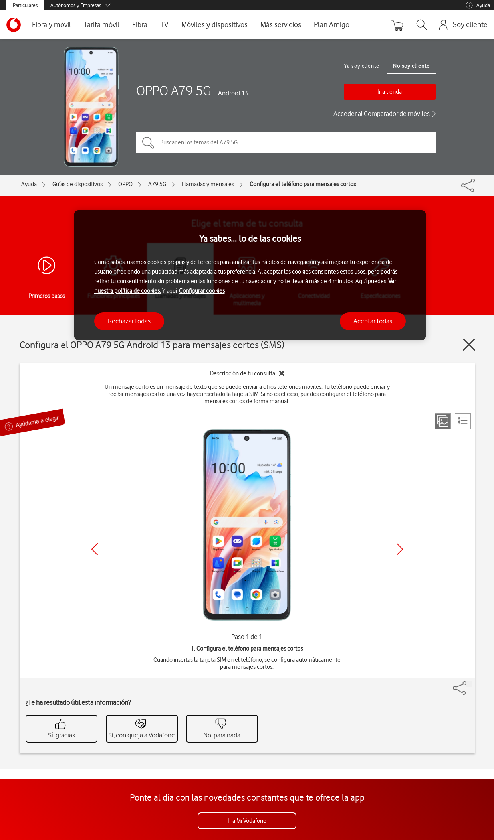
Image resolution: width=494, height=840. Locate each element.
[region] (250, 275)
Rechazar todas (129, 321)
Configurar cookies (202, 290)
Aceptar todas (372, 321)
